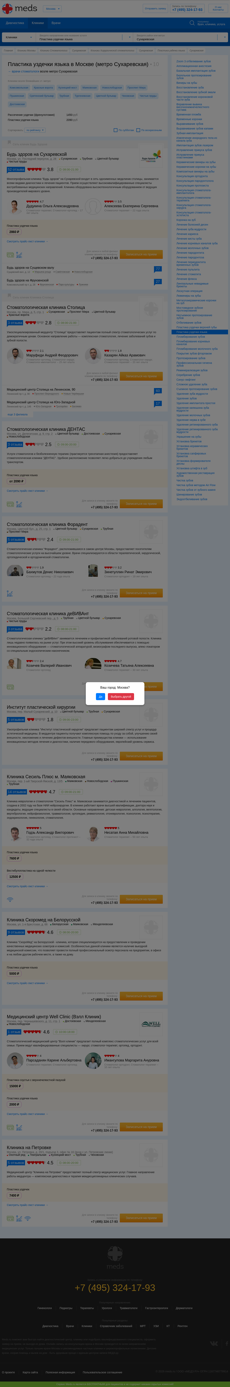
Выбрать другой (121, 696)
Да (100, 696)
